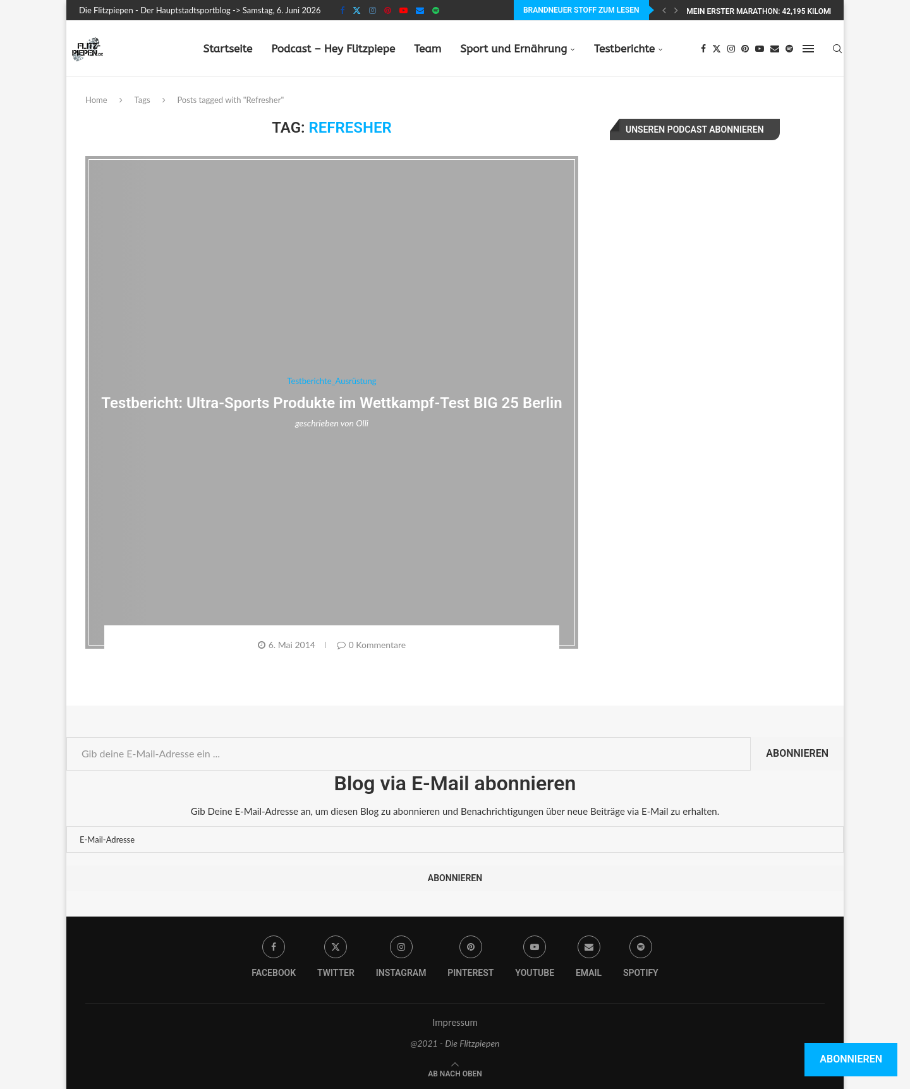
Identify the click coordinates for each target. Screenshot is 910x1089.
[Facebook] (342, 10)
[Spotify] (435, 10)
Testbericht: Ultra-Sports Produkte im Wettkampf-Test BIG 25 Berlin (331, 403)
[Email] (420, 10)
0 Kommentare (371, 644)
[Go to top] (455, 1072)
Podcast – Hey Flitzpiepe (333, 48)
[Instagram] (372, 10)
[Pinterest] (387, 10)
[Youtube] (403, 10)
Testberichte (624, 48)
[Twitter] (357, 10)
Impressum (455, 1022)
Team (427, 48)
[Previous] (664, 10)
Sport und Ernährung (513, 48)
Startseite (227, 48)
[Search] (837, 48)
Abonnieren (797, 753)
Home (96, 100)
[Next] (676, 10)
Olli (362, 423)
